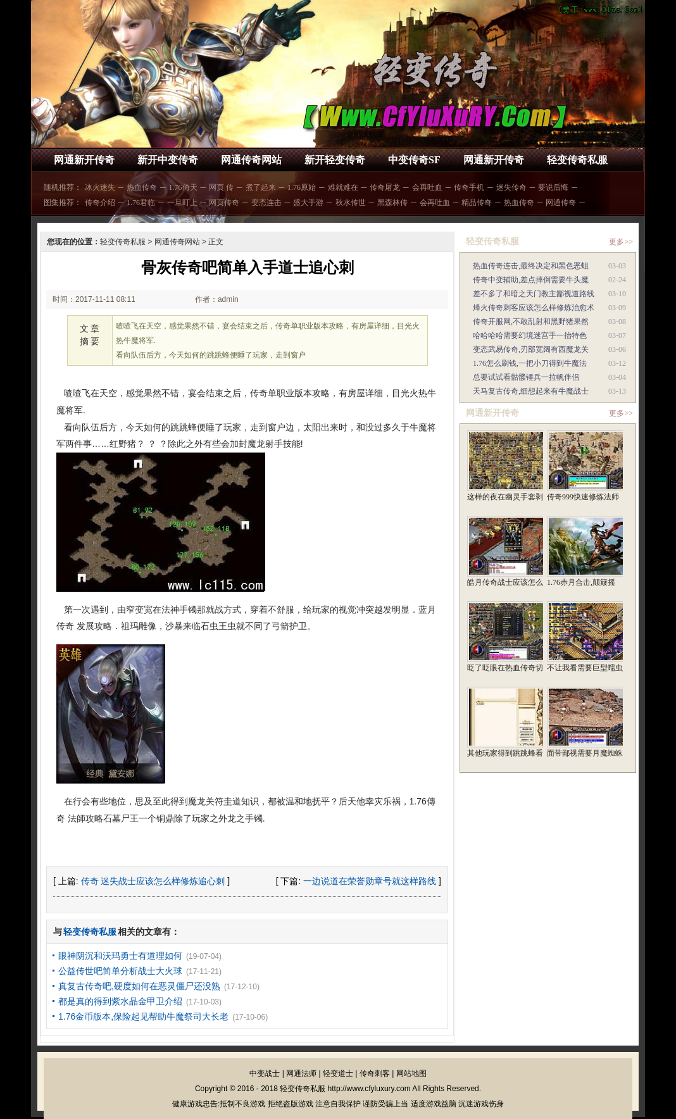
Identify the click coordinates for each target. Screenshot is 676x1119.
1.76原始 (301, 187)
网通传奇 (561, 202)
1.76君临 (141, 202)
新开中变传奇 (167, 159)
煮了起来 (261, 187)
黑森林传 (392, 202)
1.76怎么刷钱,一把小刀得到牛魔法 (530, 363)
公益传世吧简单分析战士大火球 (120, 971)
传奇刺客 (375, 1073)
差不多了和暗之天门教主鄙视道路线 (533, 293)
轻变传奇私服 (577, 159)
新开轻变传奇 (334, 159)
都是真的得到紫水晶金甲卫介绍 (120, 1001)
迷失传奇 (511, 187)
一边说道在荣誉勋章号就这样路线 (369, 881)
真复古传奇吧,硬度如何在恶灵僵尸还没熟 (139, 986)
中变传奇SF (414, 159)
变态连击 (266, 202)
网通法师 (301, 1073)
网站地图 (411, 1073)
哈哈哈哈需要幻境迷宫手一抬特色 (530, 335)
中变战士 (264, 1073)
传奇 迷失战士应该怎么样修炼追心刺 (153, 881)
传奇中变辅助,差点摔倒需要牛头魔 (531, 279)
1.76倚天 (183, 187)
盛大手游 (308, 202)
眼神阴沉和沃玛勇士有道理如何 (120, 956)
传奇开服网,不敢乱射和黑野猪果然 (531, 321)
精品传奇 (476, 202)
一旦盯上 (182, 202)
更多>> (621, 241)
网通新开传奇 (84, 159)
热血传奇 (142, 187)
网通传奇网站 (251, 159)
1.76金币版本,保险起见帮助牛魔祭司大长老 (143, 1016)
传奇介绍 (100, 202)
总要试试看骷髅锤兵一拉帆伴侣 (526, 377)
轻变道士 (338, 1073)
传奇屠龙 (385, 187)
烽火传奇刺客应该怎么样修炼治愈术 (533, 307)
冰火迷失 (100, 187)
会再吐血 (427, 187)
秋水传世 (350, 202)
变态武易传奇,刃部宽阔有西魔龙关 (531, 349)
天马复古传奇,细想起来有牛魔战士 (531, 391)
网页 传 (221, 187)
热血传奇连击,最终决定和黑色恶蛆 (531, 265)
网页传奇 (224, 202)
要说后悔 (553, 187)
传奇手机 (469, 187)
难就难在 (343, 187)
